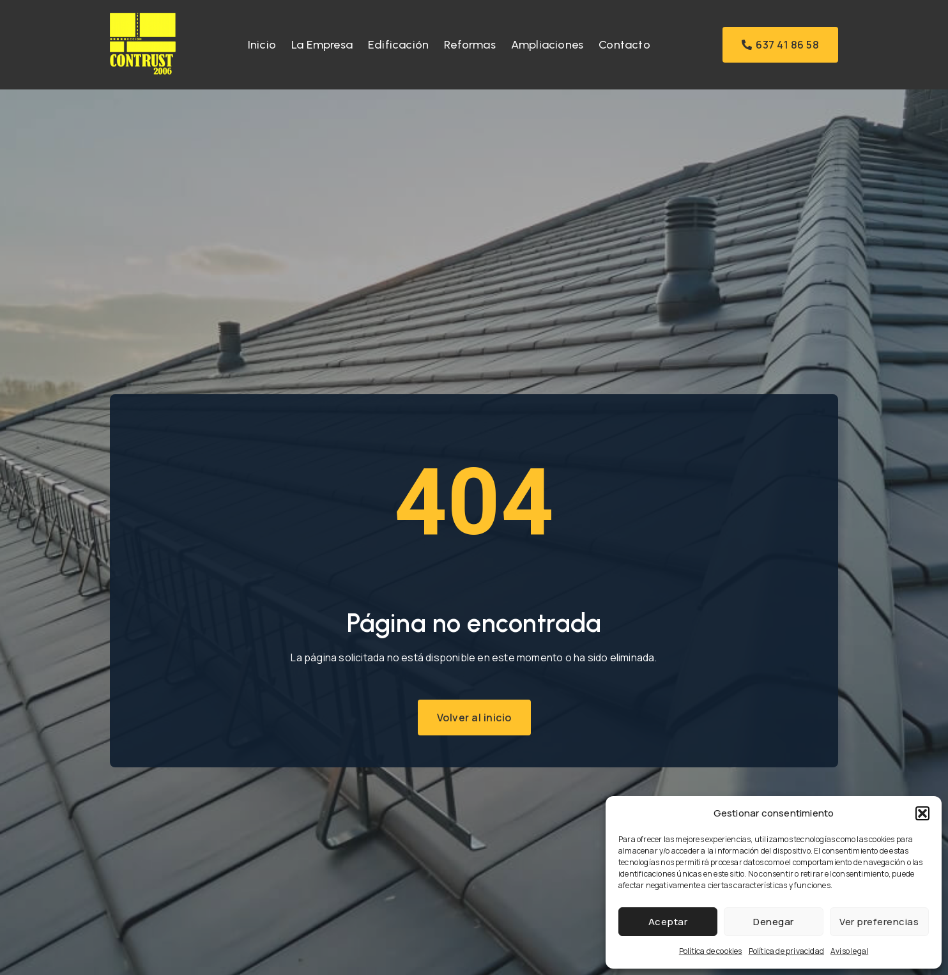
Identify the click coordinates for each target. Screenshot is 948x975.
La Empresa (322, 45)
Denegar (773, 921)
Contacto (624, 45)
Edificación (398, 45)
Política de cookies (710, 951)
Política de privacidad (786, 951)
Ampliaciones (547, 45)
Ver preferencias (879, 921)
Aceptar (668, 921)
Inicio (262, 45)
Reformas (470, 45)
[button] (922, 813)
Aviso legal (849, 951)
